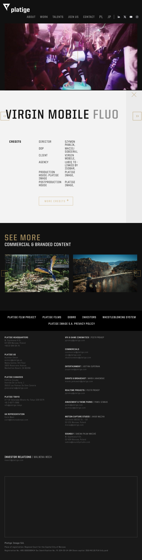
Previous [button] (4, 273)
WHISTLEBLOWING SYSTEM (119, 317)
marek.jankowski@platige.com (79, 381)
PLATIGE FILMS (52, 317)
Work (44, 17)
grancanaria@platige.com (16, 388)
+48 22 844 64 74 (12, 346)
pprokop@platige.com (75, 340)
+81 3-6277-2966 (12, 403)
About (31, 17)
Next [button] (137, 273)
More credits (57, 200)
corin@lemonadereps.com (16, 420)
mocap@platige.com (74, 425)
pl (101, 17)
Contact (89, 17)
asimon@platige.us (13, 360)
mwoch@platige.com (14, 460)
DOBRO (72, 317)
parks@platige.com (74, 405)
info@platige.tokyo (13, 405)
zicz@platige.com (73, 355)
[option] (37, 273)
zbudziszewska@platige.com (78, 358)
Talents (58, 17)
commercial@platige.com (76, 352)
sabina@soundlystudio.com (77, 442)
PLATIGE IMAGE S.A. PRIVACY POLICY (71, 323)
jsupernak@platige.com (76, 369)
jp (109, 17)
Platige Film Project (22, 317)
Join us (73, 17)
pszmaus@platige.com (75, 408)
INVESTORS (89, 317)
